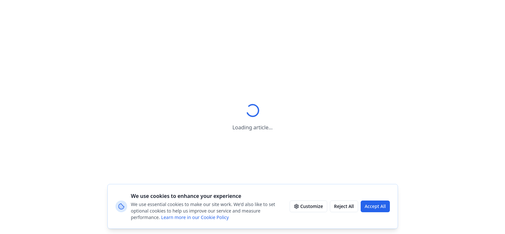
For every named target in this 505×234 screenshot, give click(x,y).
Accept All (375, 206)
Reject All (344, 206)
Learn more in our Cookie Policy (195, 217)
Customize (308, 206)
